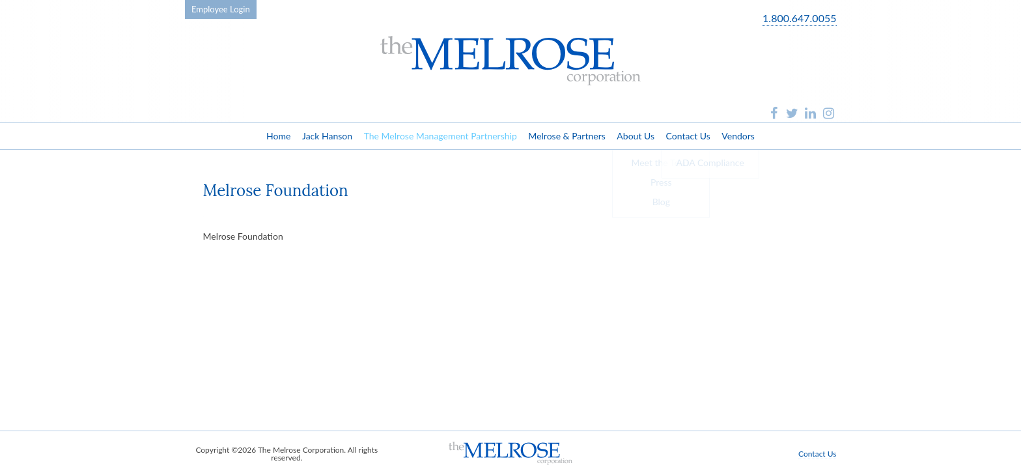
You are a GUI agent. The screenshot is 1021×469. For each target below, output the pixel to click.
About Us (635, 135)
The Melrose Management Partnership (440, 135)
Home (278, 135)
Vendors (738, 135)
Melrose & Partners (566, 135)
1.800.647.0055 (799, 18)
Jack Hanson (327, 135)
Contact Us (688, 135)
